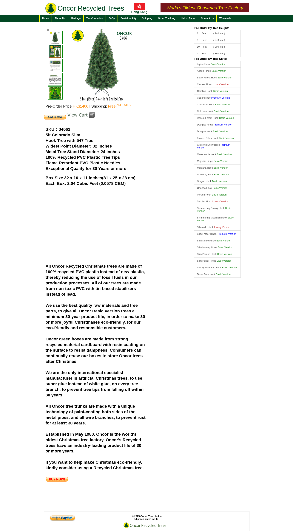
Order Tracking (166, 18)
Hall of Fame (188, 18)
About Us (60, 18)
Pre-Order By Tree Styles (210, 58)
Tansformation (94, 18)
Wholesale (225, 18)
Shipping (147, 18)
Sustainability (128, 18)
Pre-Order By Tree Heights (211, 28)
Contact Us (207, 18)
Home (45, 18)
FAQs (112, 18)
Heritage (76, 18)
